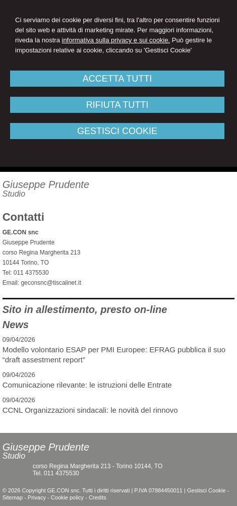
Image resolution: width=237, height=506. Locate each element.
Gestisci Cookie (206, 490)
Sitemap (13, 497)
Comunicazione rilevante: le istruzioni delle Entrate (87, 385)
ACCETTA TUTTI (117, 79)
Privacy (37, 497)
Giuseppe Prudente (46, 184)
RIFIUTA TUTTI (117, 105)
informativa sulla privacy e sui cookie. (116, 40)
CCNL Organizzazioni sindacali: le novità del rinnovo (90, 410)
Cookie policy (67, 497)
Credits (97, 497)
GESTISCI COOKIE (117, 131)
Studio (14, 193)
